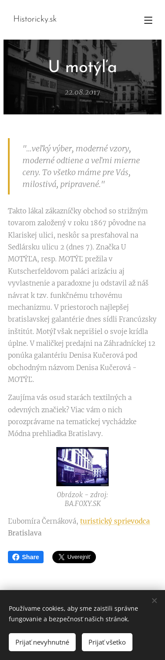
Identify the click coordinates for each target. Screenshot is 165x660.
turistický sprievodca (115, 521)
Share (25, 557)
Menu (148, 20)
